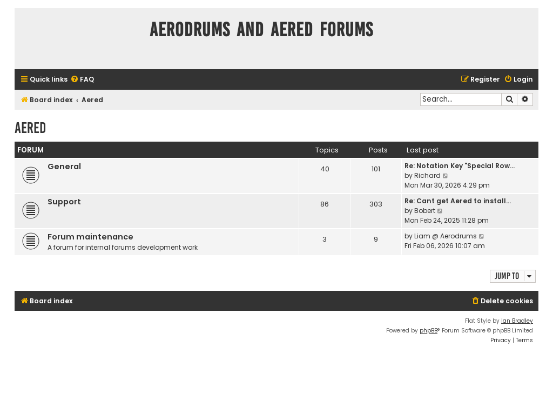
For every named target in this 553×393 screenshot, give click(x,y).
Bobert (424, 210)
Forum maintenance (90, 236)
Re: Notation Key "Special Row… (459, 165)
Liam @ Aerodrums (445, 236)
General (64, 166)
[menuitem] (82, 79)
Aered (30, 127)
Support (64, 201)
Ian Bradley (517, 321)
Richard (427, 175)
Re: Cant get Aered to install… (457, 200)
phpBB (428, 331)
